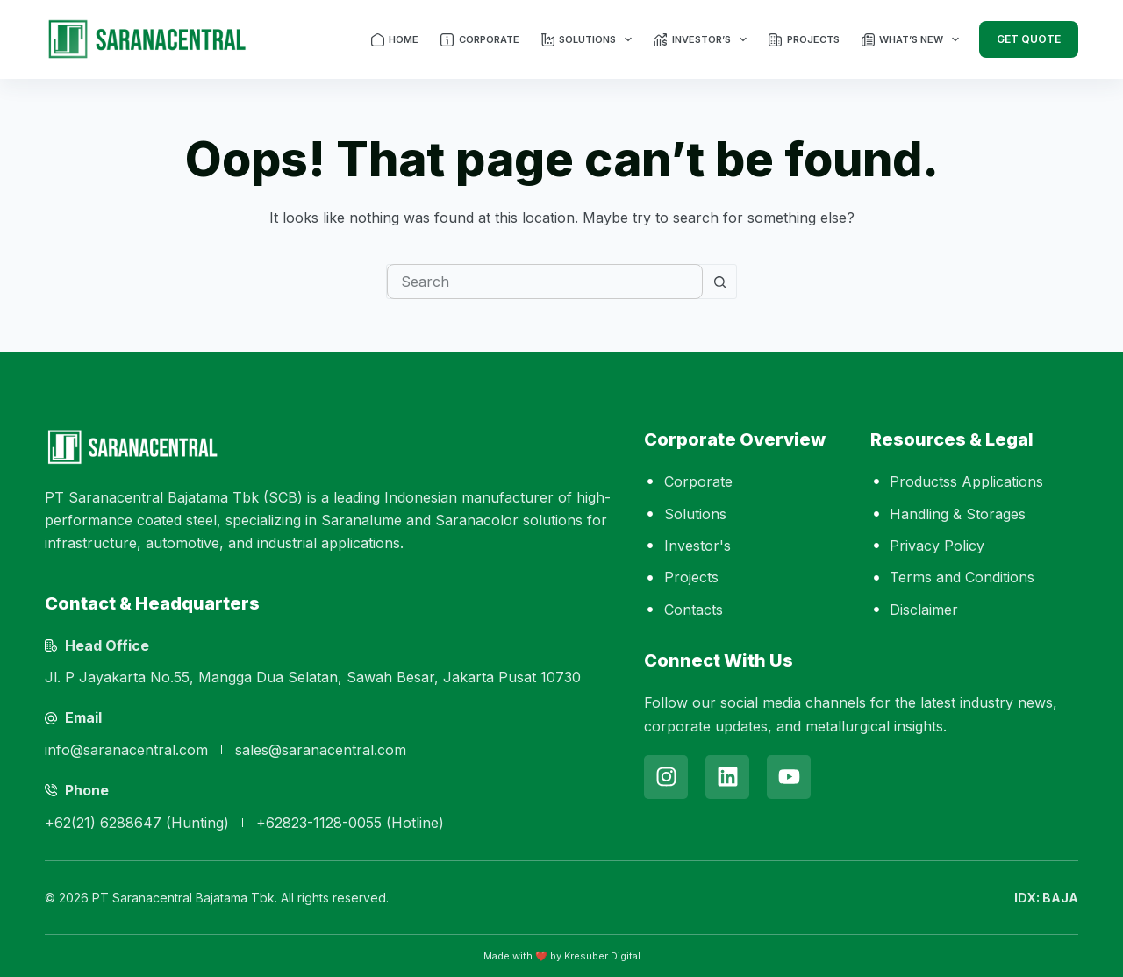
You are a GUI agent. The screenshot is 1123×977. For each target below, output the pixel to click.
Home (395, 39)
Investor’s (701, 39)
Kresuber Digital (602, 956)
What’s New (912, 39)
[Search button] (719, 281)
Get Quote (1029, 39)
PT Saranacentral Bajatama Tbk (183, 897)
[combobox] (545, 281)
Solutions (587, 39)
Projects (804, 39)
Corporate (479, 39)
